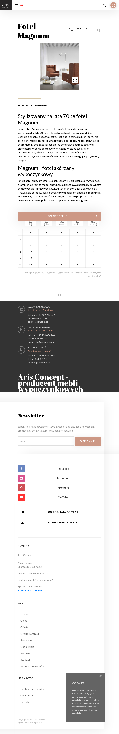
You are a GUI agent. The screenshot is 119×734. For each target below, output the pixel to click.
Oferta (23, 627)
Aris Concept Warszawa (41, 330)
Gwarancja (25, 695)
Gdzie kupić (26, 646)
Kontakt (24, 659)
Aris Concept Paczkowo (41, 310)
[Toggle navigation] (16, 5)
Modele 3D (26, 653)
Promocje (25, 640)
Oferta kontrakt (28, 633)
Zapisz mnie (87, 441)
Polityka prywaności (31, 666)
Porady (23, 701)
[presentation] (44, 80)
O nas (22, 620)
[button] (23, 5)
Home (23, 614)
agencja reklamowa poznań (30, 722)
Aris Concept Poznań (39, 350)
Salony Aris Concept (30, 590)
